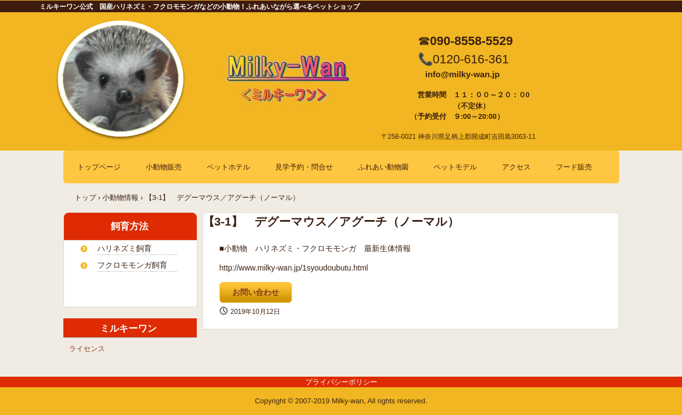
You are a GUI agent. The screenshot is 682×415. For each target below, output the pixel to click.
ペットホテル (228, 167)
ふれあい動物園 (383, 167)
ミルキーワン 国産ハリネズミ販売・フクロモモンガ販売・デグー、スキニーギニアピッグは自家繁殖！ (295, 85)
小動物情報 (120, 197)
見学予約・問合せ (304, 167)
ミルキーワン (114, 328)
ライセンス (87, 348)
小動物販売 (164, 167)
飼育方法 (115, 226)
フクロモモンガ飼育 (132, 265)
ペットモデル (455, 167)
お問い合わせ (255, 292)
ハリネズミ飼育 (124, 248)
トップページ (99, 167)
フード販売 (574, 167)
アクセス (516, 167)
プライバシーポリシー (341, 382)
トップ (85, 197)
